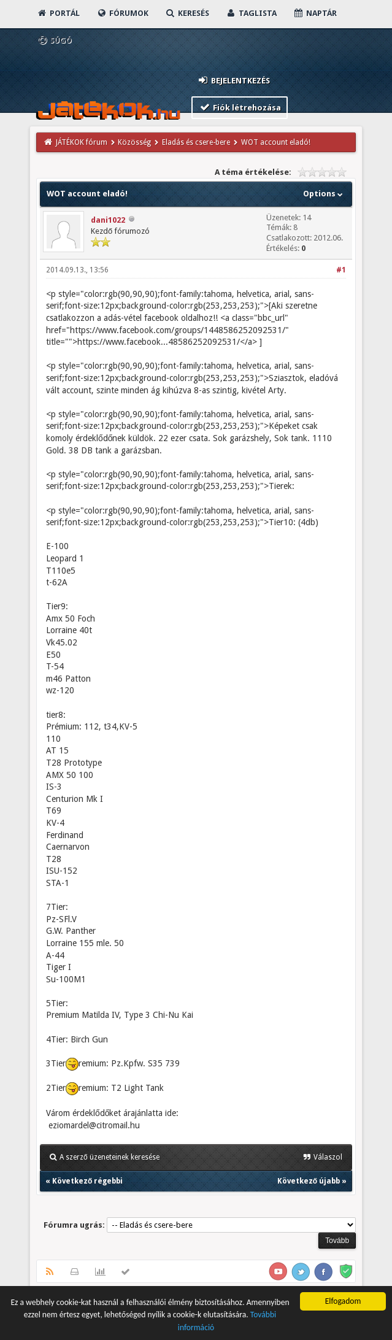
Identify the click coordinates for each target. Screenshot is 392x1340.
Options (324, 193)
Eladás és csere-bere (196, 142)
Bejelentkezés (233, 80)
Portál (58, 13)
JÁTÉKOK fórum (81, 142)
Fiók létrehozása (239, 107)
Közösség (134, 142)
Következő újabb (308, 1181)
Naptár (315, 13)
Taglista (251, 13)
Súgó (54, 40)
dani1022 (108, 220)
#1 (341, 270)
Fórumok (122, 13)
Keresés (187, 13)
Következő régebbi (87, 1181)
